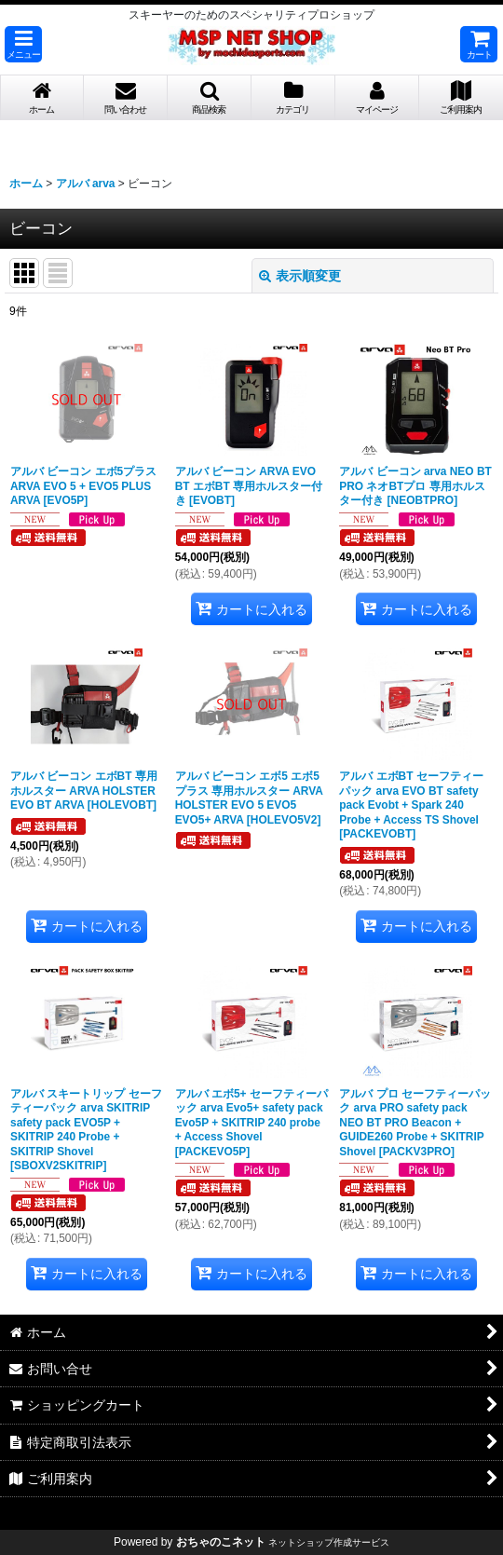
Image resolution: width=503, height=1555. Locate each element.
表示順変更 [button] (300, 275)
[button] (23, 44)
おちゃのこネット (220, 1541)
